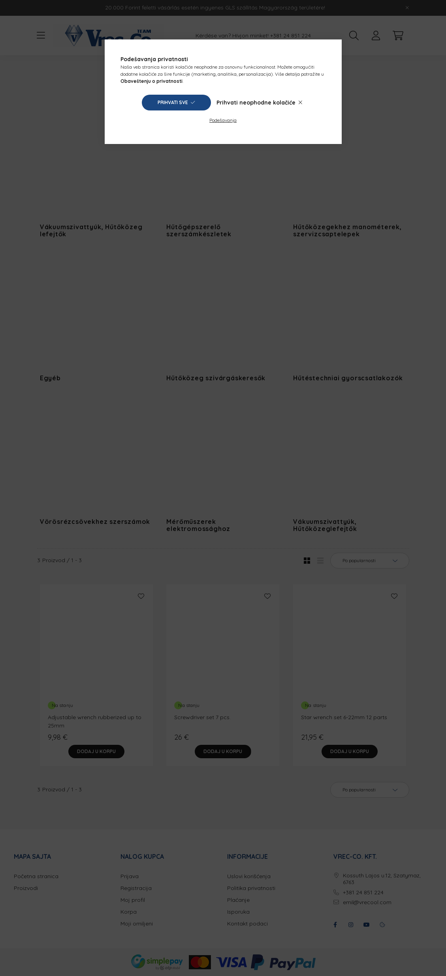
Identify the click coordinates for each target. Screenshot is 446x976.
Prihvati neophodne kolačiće (255, 102)
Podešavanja (223, 120)
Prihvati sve (173, 102)
